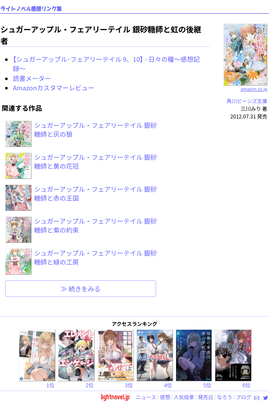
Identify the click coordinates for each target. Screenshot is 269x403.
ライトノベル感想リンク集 (31, 8)
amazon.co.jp (245, 85)
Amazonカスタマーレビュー (54, 87)
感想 (165, 396)
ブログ (243, 396)
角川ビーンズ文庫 (247, 100)
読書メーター (32, 78)
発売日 (205, 396)
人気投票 (184, 396)
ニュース (146, 396)
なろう (224, 396)
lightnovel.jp (115, 397)
